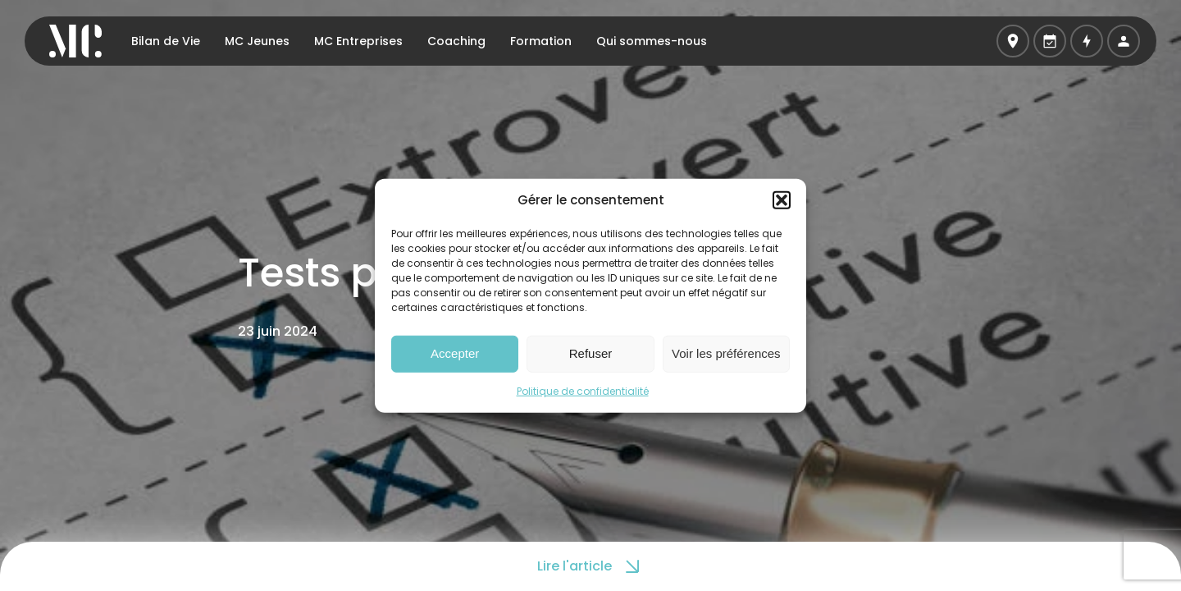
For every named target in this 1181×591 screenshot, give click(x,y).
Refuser (591, 353)
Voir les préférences (726, 353)
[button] (781, 200)
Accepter (455, 353)
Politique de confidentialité (583, 390)
